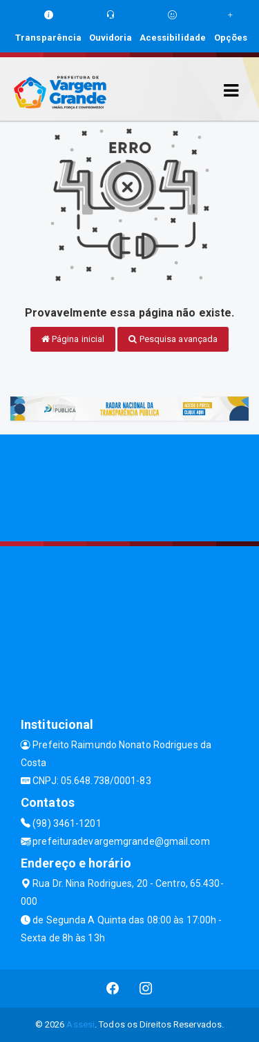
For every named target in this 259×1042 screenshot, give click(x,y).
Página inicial (73, 339)
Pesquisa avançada (173, 339)
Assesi (80, 1024)
